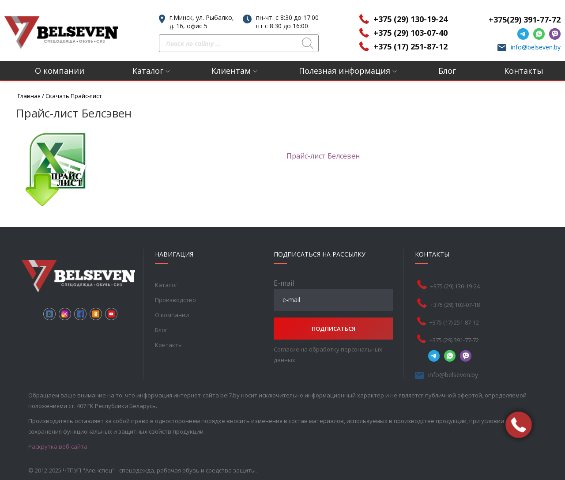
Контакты (523, 70)
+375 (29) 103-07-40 (410, 32)
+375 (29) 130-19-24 (410, 19)
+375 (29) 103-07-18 (455, 305)
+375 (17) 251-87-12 (410, 46)
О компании (59, 70)
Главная (29, 96)
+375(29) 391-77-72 (525, 19)
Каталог (147, 70)
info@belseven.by (536, 47)
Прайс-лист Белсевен (323, 156)
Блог (447, 70)
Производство (175, 300)
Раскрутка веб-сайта (57, 446)
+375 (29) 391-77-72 (454, 340)
